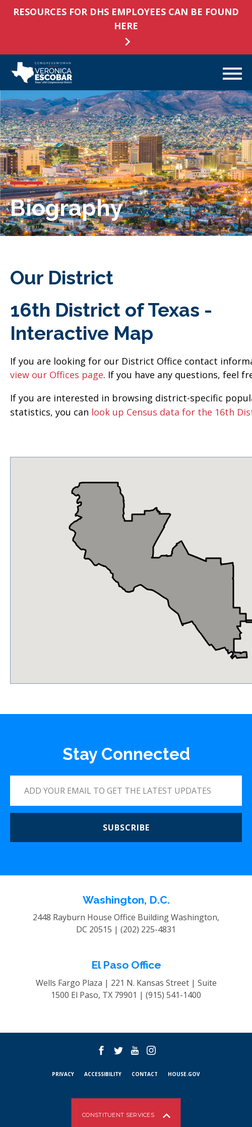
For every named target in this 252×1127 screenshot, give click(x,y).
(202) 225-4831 (148, 929)
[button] (128, 577)
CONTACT (145, 1074)
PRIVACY (63, 1074)
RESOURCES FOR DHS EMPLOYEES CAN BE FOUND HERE (126, 19)
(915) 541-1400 (173, 994)
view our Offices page (56, 375)
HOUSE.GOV (184, 1074)
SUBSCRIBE (126, 827)
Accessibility (102, 1074)
